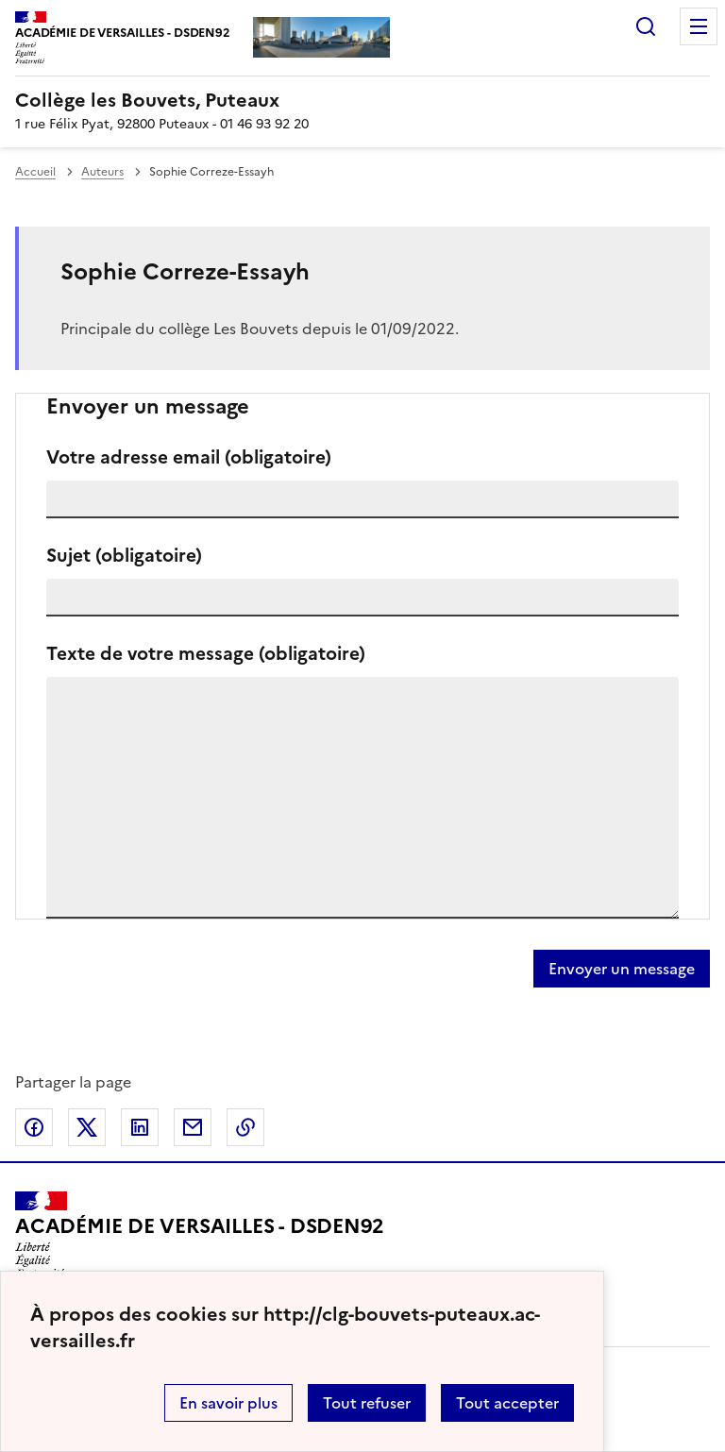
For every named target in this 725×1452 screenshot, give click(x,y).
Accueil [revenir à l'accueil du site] (35, 171)
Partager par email (192, 1127)
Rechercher (646, 26)
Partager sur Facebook (34, 1127)
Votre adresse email (188, 457)
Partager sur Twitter (87, 1127)
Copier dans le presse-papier (245, 1127)
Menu (698, 26)
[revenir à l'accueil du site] (362, 100)
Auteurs (102, 171)
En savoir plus (228, 1403)
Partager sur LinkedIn (140, 1127)
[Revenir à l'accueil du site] (199, 1234)
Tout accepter (507, 1403)
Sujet (124, 555)
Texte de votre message (205, 653)
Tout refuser (367, 1403)
